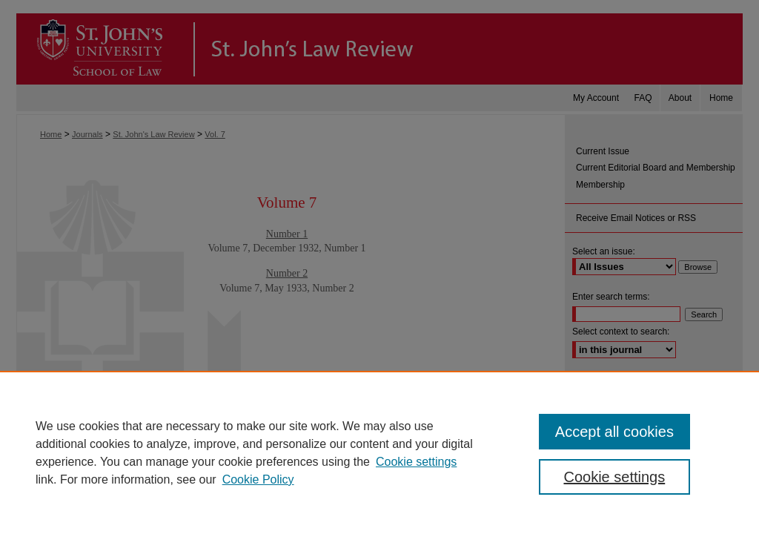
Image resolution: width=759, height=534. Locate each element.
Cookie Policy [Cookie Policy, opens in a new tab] (258, 479)
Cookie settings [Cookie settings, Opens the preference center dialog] (614, 477)
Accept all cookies (614, 431)
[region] (379, 452)
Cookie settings (416, 461)
